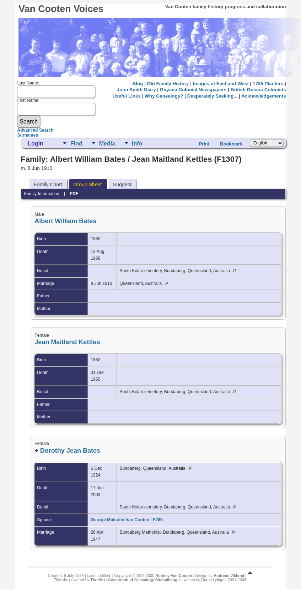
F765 (158, 519)
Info (137, 144)
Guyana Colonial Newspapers (193, 89)
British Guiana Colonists (258, 89)
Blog (138, 83)
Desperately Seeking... (212, 96)
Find (76, 144)
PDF (74, 193)
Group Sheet (88, 184)
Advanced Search (35, 130)
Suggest (122, 184)
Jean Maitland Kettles (67, 342)
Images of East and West (221, 83)
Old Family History (168, 83)
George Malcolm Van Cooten (120, 519)
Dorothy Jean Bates (70, 450)
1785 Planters (268, 83)
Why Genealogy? (164, 96)
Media (107, 144)
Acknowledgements (263, 96)
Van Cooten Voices (60, 9)
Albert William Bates (65, 221)
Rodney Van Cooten (173, 575)
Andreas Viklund (229, 575)
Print (204, 144)
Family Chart (48, 184)
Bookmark (231, 144)
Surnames (27, 135)
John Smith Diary (136, 89)
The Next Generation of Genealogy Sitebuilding (133, 580)
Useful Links (127, 96)
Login (35, 144)
